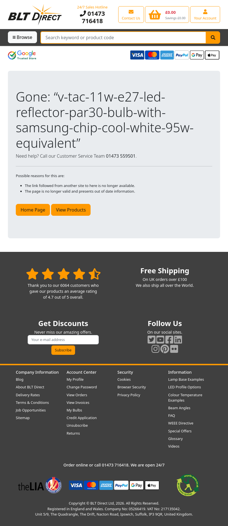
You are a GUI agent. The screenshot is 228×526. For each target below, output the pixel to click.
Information (180, 372)
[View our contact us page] (131, 14)
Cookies (124, 379)
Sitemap (23, 417)
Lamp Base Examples (186, 379)
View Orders (77, 394)
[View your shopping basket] (167, 14)
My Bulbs (74, 410)
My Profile (75, 379)
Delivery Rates (28, 394)
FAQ (171, 415)
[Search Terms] (123, 37)
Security (125, 372)
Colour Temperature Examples (185, 397)
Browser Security (131, 386)
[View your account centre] (205, 14)
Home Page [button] (33, 210)
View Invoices (78, 402)
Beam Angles (179, 407)
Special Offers (180, 430)
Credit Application (82, 417)
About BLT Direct (30, 386)
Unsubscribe (77, 425)
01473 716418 (92, 17)
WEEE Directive (180, 423)
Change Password (82, 386)
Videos (173, 446)
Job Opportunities (31, 410)
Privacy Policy (128, 394)
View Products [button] (71, 210)
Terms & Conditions (32, 402)
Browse (22, 37)
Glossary (175, 438)
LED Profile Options (184, 386)
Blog (19, 379)
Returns (73, 433)
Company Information (37, 372)
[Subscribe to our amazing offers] (63, 339)
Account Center (82, 372)
